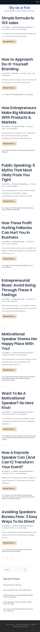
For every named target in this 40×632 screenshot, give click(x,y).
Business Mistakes (18, 150)
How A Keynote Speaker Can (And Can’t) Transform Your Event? (18, 460)
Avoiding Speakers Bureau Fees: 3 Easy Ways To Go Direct (19, 516)
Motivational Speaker (8, 378)
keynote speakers (29, 376)
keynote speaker (18, 376)
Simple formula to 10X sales (18, 20)
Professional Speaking (20, 184)
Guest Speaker (17, 436)
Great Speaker (17, 495)
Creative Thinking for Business (22, 27)
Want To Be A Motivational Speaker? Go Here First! (17, 400)
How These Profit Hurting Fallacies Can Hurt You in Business (17, 230)
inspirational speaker (29, 436)
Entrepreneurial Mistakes (21, 265)
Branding (15, 73)
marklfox (7, 27)
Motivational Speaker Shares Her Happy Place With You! (19, 341)
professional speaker (8, 380)
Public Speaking (18, 208)
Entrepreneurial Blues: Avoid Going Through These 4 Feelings (19, 287)
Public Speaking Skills (13, 209)
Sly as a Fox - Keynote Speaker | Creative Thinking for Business (21, 625)
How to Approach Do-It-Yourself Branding (17, 64)
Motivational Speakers (23, 378)
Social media (29, 94)
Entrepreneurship (18, 127)
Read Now (9, 41)
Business (22, 94)
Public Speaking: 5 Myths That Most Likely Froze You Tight (18, 172)
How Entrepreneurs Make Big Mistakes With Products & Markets (19, 115)
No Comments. (22, 29)
